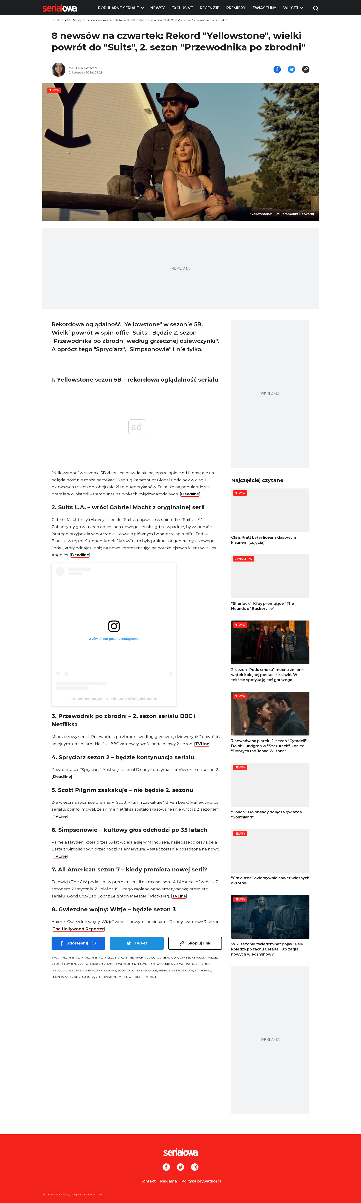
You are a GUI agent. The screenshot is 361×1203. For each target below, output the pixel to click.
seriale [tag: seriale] (164, 970)
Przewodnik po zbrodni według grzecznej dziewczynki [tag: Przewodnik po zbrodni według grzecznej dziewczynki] (124, 964)
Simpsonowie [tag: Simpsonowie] (182, 970)
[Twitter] (180, 1167)
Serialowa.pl (60, 20)
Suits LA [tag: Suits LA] (88, 977)
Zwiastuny (264, 8)
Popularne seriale (118, 8)
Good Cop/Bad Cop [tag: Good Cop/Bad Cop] (162, 957)
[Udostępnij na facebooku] (277, 70)
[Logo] (59, 8)
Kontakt (148, 1181)
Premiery (235, 8)
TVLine (202, 743)
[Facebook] (166, 1167)
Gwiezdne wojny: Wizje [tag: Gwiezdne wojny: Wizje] (198, 957)
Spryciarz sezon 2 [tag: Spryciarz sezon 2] (66, 977)
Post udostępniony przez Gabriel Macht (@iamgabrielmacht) (114, 699)
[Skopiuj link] (305, 70)
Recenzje (209, 8)
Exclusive (182, 8)
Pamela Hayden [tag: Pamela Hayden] (64, 964)
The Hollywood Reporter (78, 929)
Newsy (157, 8)
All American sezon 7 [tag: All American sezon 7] (102, 957)
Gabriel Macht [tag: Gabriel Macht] (133, 957)
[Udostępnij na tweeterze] (291, 70)
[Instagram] (195, 1167)
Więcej (290, 8)
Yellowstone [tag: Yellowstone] (107, 977)
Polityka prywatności (201, 1181)
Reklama (168, 1181)
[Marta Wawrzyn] (123, 68)
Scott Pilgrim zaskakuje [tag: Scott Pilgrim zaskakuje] (137, 970)
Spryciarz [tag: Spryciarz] (203, 970)
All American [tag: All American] (73, 957)
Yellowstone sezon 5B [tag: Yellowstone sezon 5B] (137, 977)
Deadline (190, 494)
